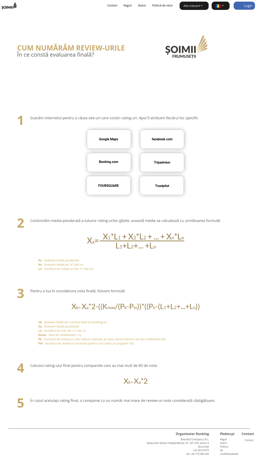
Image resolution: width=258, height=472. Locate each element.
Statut (142, 5)
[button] (221, 6)
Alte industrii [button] (192, 6)
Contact (112, 5)
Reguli (128, 5)
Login (244, 5)
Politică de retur (162, 5)
